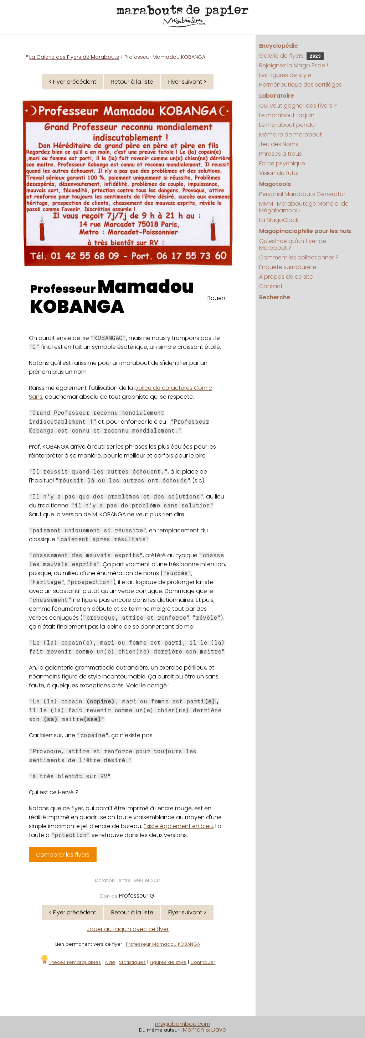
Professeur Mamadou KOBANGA (163, 944)
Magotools (275, 184)
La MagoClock (278, 220)
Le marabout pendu (287, 125)
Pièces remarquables (70, 962)
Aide (110, 962)
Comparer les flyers (62, 855)
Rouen (216, 298)
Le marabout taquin (286, 115)
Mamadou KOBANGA (112, 296)
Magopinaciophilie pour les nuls (305, 231)
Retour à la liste (132, 82)
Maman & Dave (204, 1030)
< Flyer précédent (72, 82)
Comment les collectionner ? (299, 257)
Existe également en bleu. (179, 826)
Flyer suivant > (187, 82)
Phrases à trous (280, 154)
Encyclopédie (278, 46)
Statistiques (132, 962)
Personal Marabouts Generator (302, 194)
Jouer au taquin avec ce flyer (128, 929)
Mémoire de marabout (290, 134)
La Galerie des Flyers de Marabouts (74, 57)
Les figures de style (285, 75)
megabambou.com (182, 1024)
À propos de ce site (286, 277)
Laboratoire (276, 96)
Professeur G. (137, 896)
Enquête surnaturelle (287, 267)
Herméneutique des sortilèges (300, 85)
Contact (271, 286)
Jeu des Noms (278, 144)
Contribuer (202, 962)
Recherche (274, 297)
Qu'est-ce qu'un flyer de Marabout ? (292, 244)
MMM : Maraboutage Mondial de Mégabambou (304, 207)
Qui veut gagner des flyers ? (298, 106)
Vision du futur (279, 173)
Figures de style (168, 962)
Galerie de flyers (291, 56)
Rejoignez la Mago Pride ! (293, 65)
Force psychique (282, 163)
